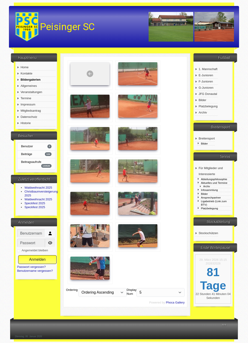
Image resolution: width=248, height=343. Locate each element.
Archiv (203, 112)
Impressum (27, 104)
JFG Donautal (208, 94)
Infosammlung (209, 189)
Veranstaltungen (31, 92)
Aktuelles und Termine (214, 182)
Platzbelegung (208, 106)
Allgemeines (28, 86)
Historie (25, 123)
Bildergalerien (30, 79)
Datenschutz (28, 117)
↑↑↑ (224, 324)
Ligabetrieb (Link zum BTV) (214, 203)
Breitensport (207, 138)
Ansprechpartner (211, 197)
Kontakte (26, 73)
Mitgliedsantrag (30, 110)
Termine (25, 98)
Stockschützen (208, 233)
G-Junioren (206, 87)
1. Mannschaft (208, 69)
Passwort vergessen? (31, 267)
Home (24, 67)
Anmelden (37, 259)
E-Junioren (206, 75)
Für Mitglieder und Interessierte (211, 171)
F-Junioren (206, 81)
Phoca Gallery (175, 302)
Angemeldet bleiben (35, 250)
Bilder (202, 100)
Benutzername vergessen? (35, 270)
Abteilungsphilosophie (214, 179)
